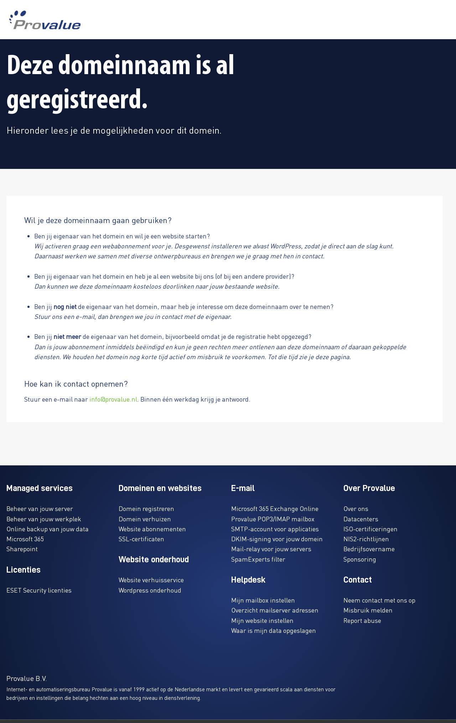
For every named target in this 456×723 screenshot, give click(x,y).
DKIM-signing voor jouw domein (277, 538)
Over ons (355, 508)
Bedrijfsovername (369, 548)
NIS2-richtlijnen (366, 538)
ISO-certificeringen (370, 529)
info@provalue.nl (113, 399)
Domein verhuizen (145, 519)
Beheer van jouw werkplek (43, 519)
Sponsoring (359, 559)
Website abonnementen (152, 529)
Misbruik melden (368, 610)
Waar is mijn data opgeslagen (273, 630)
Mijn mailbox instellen (263, 600)
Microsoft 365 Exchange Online (274, 508)
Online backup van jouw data (47, 529)
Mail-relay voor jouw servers (271, 548)
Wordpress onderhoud (150, 590)
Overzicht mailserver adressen (274, 610)
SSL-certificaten (141, 538)
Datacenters (360, 519)
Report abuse (362, 620)
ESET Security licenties (39, 590)
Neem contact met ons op (379, 600)
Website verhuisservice (151, 579)
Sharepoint (22, 548)
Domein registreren (146, 508)
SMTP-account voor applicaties (275, 529)
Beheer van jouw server (39, 508)
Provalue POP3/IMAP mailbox (273, 519)
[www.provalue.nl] (45, 19)
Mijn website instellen (262, 620)
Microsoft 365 (25, 538)
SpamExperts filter (258, 559)
